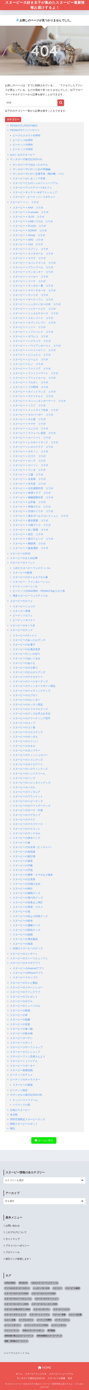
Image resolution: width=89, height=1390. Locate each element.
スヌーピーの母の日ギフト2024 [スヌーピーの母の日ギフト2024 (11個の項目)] (17, 1309)
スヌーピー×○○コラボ (35, 1374)
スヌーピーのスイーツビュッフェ (29, 958)
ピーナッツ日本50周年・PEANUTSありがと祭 (39, 591)
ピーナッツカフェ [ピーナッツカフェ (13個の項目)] (62, 1320)
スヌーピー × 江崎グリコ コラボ (32, 525)
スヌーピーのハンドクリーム (29, 773)
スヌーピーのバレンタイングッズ (31, 782)
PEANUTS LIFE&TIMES (23, 125)
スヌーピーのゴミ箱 (24, 727)
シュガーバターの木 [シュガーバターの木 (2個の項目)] (41, 1288)
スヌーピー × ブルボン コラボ (30, 382)
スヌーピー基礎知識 (21, 1070)
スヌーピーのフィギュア (26, 792)
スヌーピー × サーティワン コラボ (33, 299)
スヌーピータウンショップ (25, 1052)
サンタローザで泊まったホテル (30, 164)
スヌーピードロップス (25, 977)
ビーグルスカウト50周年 (27, 135)
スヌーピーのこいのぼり (26, 653)
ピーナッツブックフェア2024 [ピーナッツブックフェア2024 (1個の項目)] (36, 1325)
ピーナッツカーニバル (25, 586)
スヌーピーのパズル (24, 787)
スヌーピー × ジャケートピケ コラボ (34, 308)
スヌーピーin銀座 (22, 572)
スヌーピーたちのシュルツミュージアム (35, 183)
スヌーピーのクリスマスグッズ (30, 709)
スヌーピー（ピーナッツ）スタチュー (34, 197)
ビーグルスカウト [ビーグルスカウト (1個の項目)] (26, 1320)
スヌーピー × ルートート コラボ (32, 437)
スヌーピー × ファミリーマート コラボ (35, 373)
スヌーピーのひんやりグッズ (29, 672)
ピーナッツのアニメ (21, 1075)
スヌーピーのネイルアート (28, 764)
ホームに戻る (44, 1140)
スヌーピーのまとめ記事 (24, 558)
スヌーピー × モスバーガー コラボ (33, 414)
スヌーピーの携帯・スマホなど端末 (33, 874)
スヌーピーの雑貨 (23, 934)
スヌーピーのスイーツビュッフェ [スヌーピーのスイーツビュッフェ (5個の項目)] (18, 1299)
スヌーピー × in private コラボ (30, 212)
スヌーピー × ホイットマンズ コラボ (34, 391)
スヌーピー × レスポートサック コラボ (35, 442)
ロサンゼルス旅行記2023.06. (26, 1094)
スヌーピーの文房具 (24, 879)
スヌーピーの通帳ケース (26, 925)
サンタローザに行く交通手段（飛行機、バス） (39, 174)
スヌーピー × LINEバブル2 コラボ (33, 221)
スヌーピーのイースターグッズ (30, 681)
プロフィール (12, 1252)
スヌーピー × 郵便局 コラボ (29, 543)
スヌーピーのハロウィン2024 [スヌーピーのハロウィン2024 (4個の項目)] (16, 1304)
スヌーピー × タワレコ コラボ (30, 336)
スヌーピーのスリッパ (25, 741)
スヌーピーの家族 (23, 1084)
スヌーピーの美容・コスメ (28, 907)
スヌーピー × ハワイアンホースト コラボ (37, 345)
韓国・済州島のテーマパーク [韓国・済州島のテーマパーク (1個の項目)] (16, 1341)
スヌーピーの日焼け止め (26, 884)
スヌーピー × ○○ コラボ (24, 202)
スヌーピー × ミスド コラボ (29, 405)
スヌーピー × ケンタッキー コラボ (33, 272)
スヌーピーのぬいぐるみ (26, 658)
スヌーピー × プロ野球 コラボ (30, 387)
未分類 (14, 1114)
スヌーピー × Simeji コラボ (29, 235)
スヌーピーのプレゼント (24, 996)
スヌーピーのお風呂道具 (26, 649)
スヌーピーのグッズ (21, 630)
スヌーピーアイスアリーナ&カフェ (32, 187)
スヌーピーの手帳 (23, 865)
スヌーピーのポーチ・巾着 (28, 810)
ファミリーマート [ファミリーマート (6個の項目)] (12, 1330)
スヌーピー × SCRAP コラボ (30, 230)
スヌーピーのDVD (20, 553)
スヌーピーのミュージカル (25, 1006)
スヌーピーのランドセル (26, 833)
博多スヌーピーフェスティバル (30, 595)
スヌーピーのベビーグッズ (28, 801)
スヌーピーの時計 (23, 888)
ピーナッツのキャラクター (25, 1079)
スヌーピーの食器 (23, 943)
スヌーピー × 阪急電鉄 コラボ (30, 548)
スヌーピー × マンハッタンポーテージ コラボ (39, 401)
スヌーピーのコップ (24, 723)
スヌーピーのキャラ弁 (22, 625)
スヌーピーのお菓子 (24, 644)
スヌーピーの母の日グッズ (28, 897)
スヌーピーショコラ (24, 606)
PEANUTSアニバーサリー (25, 130)
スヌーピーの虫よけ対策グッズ (30, 916)
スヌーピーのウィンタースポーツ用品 (34, 686)
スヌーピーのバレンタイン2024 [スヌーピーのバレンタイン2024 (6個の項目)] (44, 1304)
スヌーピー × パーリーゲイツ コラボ (34, 350)
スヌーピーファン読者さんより (27, 1056)
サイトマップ (12, 1239)
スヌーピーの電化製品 (25, 939)
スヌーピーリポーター (22, 1065)
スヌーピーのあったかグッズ (29, 640)
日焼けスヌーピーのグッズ (28, 948)
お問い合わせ (12, 1226)
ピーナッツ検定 (19, 1090)
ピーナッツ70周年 (23, 144)
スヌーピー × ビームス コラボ (30, 359)
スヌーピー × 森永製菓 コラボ (30, 520)
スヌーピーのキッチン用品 (28, 704)
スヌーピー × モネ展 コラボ (29, 419)
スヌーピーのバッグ (24, 778)
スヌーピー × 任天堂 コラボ (29, 483)
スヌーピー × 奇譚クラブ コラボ (32, 493)
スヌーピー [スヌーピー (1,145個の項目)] (57, 1288)
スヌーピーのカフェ (21, 601)
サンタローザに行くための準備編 (31, 169)
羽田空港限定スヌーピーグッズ (27, 1119)
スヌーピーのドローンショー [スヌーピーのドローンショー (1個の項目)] (46, 1299)
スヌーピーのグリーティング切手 (31, 718)
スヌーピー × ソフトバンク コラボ (33, 331)
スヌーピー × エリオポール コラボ (33, 253)
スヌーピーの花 (21, 911)
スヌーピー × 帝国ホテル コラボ (32, 506)
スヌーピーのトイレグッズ (28, 759)
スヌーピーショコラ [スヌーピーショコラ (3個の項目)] (61, 1309)
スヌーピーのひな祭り (25, 667)
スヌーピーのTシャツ (25, 635)
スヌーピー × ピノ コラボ (28, 364)
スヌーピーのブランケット (28, 796)
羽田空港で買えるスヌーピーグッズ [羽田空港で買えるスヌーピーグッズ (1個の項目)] (19, 1336)
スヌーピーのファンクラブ (25, 992)
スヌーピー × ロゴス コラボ (29, 456)
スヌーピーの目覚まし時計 (28, 902)
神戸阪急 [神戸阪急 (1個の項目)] (51, 1330)
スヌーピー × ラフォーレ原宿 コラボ (34, 433)
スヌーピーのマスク (24, 819)
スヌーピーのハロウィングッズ (30, 769)
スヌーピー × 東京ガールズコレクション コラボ (40, 516)
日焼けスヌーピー (20, 1110)
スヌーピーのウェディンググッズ (31, 690)
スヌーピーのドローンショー (26, 987)
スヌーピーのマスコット (26, 828)
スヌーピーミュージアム (24, 1061)
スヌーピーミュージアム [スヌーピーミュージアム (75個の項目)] (39, 1315)
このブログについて (16, 1232)
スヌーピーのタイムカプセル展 (30, 577)
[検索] (60, 102)
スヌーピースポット (21, 1042)
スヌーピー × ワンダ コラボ (29, 470)
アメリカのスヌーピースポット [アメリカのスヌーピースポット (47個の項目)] (17, 1288)
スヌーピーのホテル (21, 1001)
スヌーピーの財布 (23, 920)
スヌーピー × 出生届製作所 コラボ (33, 488)
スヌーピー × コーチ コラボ (29, 281)
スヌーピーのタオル (24, 746)
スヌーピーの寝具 (23, 861)
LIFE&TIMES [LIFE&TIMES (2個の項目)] (10, 1283)
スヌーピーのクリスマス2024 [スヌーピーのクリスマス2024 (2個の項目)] (43, 1294)
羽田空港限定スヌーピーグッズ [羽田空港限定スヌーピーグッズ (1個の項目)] (49, 1336)
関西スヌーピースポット (24, 1124)
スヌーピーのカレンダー (26, 700)
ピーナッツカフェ (23, 615)
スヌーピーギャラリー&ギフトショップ (35, 192)
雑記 (12, 1128)
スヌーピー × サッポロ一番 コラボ (33, 286)
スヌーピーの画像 (20, 1019)
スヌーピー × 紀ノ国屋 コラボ (30, 529)
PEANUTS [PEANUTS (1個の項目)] (23, 1283)
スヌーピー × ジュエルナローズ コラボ (35, 313)
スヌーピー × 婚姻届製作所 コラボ (33, 497)
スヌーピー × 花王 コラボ (28, 534)
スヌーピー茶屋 (21, 611)
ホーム (19, 1374)
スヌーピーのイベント (22, 562)
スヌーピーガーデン (21, 1038)
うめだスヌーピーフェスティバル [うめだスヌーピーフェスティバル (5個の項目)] (44, 1283)
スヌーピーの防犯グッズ (26, 930)
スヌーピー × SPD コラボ (28, 239)
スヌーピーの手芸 (23, 870)
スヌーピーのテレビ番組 (24, 983)
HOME (44, 1368)
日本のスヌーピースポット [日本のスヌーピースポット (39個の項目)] (33, 1330)
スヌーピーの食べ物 (21, 1028)
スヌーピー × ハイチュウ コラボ (32, 341)
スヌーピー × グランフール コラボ (33, 267)
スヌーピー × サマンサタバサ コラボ (34, 290)
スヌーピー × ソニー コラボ (29, 327)
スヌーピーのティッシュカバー (30, 755)
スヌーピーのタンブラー (26, 750)
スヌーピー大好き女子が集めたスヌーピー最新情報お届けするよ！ (45, 5)
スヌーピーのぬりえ (24, 663)
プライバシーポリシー (17, 1245)
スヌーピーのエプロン (25, 695)
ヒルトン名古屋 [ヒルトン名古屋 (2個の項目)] (75, 1315)
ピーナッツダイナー (24, 620)
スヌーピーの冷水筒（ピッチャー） (33, 847)
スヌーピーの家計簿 (24, 856)
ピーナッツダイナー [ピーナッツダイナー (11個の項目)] (13, 1325)
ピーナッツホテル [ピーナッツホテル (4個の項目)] (59, 1325)
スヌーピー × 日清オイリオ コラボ (33, 511)
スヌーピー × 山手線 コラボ (29, 502)
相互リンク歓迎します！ (18, 1259)
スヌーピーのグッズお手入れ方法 (31, 713)
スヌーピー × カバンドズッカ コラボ (34, 262)
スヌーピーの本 (19, 1015)
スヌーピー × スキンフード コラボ (33, 318)
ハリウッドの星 (21, 1104)
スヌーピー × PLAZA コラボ (29, 226)
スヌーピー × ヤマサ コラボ (29, 424)
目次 (70, 1378)
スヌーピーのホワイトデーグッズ (31, 805)
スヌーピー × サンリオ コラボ (30, 295)
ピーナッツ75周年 (23, 149)
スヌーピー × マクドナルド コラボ (33, 396)
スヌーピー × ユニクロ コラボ (30, 428)
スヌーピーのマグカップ (26, 815)
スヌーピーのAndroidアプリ (28, 968)
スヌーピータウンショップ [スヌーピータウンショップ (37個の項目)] (15, 1315)
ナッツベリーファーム (25, 1100)
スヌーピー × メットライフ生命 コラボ (35, 410)
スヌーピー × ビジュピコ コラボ (32, 355)
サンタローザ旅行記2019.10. (26, 159)
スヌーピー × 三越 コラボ (28, 474)
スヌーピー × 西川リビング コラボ (33, 539)
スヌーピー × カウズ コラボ (29, 258)
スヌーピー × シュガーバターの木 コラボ (37, 304)
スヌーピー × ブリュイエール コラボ (34, 377)
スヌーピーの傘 (21, 842)
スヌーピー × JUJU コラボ (28, 216)
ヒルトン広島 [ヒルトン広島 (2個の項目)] (10, 1320)
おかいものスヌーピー (22, 154)
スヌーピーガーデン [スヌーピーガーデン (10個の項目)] (42, 1309)
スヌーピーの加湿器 (24, 851)
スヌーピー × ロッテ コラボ (29, 460)
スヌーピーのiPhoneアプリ (28, 973)
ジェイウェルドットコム (17, 1353)
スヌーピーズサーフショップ (26, 1047)
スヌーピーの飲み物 (21, 1033)
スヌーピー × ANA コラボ (28, 207)
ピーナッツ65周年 (23, 140)
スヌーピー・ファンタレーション (31, 582)
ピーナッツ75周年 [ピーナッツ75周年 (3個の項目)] (44, 1320)
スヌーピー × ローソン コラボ (30, 465)
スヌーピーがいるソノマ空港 (29, 178)
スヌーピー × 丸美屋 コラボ (29, 479)
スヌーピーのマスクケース (28, 824)
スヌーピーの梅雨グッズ (26, 893)
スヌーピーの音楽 (20, 1024)
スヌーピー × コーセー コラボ (30, 276)
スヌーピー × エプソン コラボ (30, 249)
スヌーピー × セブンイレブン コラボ (34, 322)
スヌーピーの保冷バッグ (26, 838)
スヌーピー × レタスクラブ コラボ (33, 447)
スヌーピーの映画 (20, 1010)
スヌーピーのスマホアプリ (25, 963)
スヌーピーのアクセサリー (28, 677)
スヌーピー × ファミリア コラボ (32, 368)
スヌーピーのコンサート (24, 953)
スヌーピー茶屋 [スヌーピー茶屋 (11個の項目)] (59, 1315)
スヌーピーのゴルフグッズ (28, 732)
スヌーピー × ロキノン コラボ (30, 451)
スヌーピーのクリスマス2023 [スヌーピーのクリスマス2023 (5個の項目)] (16, 1294)
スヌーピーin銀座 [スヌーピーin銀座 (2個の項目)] (73, 1288)
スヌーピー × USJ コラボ (28, 244)
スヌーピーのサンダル (25, 736)
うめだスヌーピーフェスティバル (31, 568)
